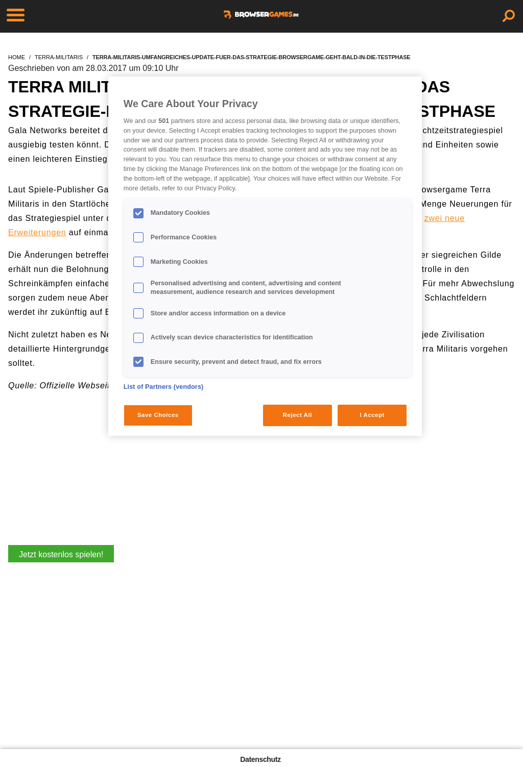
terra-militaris (59, 57)
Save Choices (158, 415)
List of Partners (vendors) (164, 386)
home (16, 57)
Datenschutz (260, 759)
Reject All (297, 415)
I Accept (372, 415)
